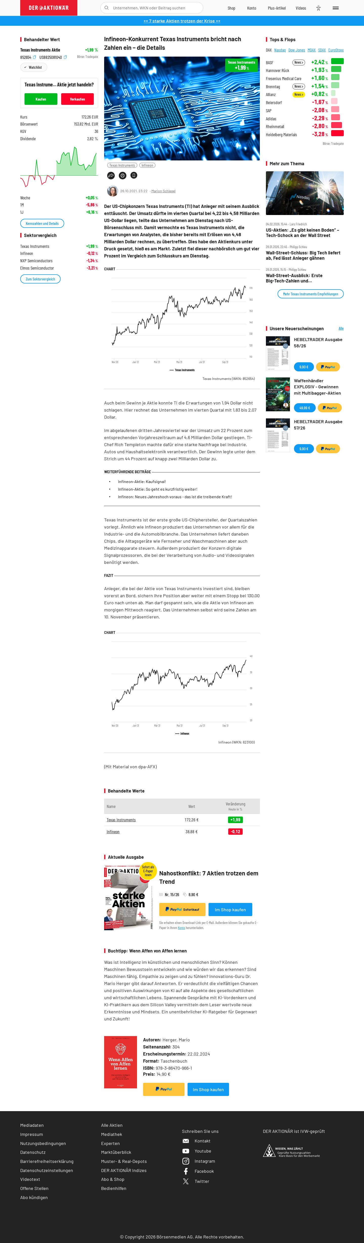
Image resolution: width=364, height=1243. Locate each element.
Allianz (271, 94)
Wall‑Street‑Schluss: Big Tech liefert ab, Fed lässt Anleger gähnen (303, 255)
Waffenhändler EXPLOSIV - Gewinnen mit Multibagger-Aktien (317, 387)
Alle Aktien (112, 1125)
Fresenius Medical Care (283, 78)
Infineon (147, 165)
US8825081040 (53, 57)
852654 (28, 57)
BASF (269, 62)
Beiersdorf (274, 102)
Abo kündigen (34, 1197)
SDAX (322, 50)
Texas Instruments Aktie (40, 50)
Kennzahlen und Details (42, 223)
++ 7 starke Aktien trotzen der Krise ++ (182, 20)
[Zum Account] (251, 8)
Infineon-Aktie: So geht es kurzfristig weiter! (157, 489)
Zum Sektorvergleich (40, 278)
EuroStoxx (336, 50)
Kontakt (196, 1140)
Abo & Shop (112, 1179)
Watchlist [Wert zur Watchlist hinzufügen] (35, 67)
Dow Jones (296, 50)
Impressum (31, 1134)
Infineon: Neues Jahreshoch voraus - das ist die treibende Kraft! (175, 496)
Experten (110, 1143)
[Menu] (335, 8)
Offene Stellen (34, 1188)
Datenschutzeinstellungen (46, 1170)
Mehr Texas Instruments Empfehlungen (310, 293)
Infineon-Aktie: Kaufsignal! (142, 481)
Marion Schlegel (163, 191)
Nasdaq (280, 50)
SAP (268, 110)
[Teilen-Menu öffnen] (111, 175)
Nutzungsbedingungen (43, 1143)
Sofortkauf (182, 909)
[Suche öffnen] (106, 8)
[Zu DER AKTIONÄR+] (277, 8)
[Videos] (301, 8)
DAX (269, 50)
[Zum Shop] (231, 8)
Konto (181, 927)
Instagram (198, 1161)
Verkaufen (77, 99)
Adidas (271, 118)
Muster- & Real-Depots (124, 1161)
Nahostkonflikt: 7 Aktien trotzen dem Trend (208, 877)
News (298, 62)
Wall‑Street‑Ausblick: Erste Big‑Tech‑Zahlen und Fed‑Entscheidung (294, 278)
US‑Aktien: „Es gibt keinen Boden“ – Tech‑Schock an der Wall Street (302, 232)
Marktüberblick (116, 1152)
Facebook (198, 1171)
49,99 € (305, 407)
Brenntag (273, 86)
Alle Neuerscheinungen (335, 328)
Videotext (30, 1179)
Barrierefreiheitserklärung (47, 1161)
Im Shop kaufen (230, 909)
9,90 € (304, 366)
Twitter (195, 1181)
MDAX (312, 50)
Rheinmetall (275, 126)
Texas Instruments (122, 165)
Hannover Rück (277, 70)
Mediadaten (32, 1125)
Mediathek (111, 1134)
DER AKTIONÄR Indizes (124, 1170)
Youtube (196, 1151)
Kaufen (41, 99)
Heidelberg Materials (281, 134)
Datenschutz (33, 1152)
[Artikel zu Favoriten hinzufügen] (133, 175)
